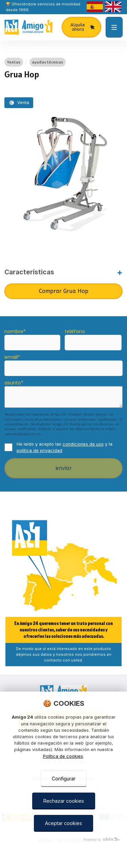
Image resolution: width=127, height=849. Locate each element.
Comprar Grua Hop (63, 291)
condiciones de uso (83, 444)
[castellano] (95, 6)
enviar (64, 468)
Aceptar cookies (63, 823)
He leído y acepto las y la (64, 447)
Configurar (64, 778)
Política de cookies (63, 756)
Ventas (13, 62)
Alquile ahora (82, 27)
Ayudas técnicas (47, 62)
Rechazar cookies (63, 801)
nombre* (15, 331)
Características (29, 272)
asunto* (13, 382)
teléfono (75, 331)
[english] (113, 6)
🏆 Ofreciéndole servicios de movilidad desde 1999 (43, 7)
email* (12, 357)
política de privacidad (39, 450)
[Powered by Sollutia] (63, 839)
